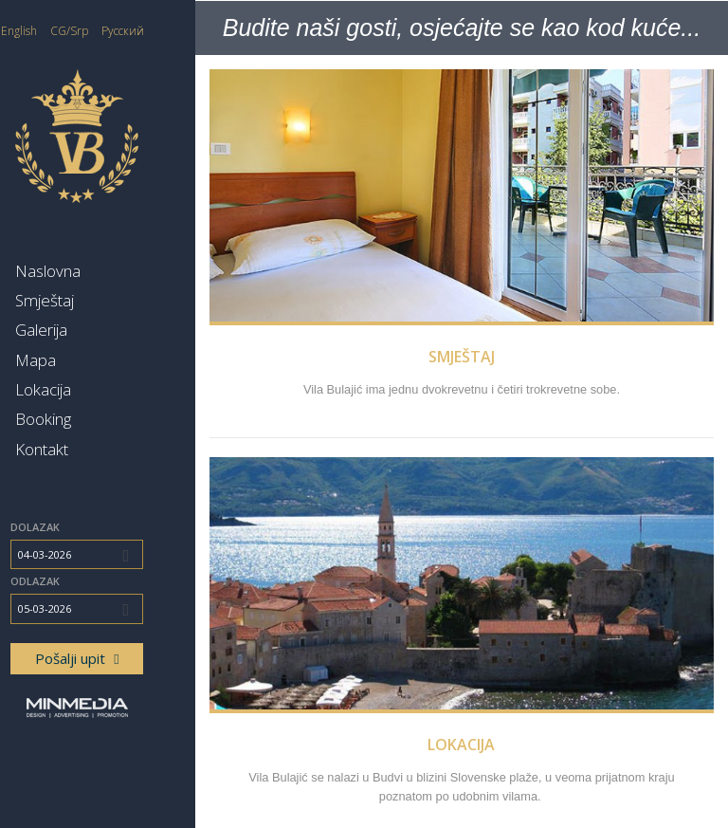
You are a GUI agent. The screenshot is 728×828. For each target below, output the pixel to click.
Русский (164, 31)
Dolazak (76, 527)
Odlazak (76, 581)
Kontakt (83, 449)
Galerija (83, 329)
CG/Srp (111, 31)
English (61, 31)
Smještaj (86, 300)
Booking (85, 419)
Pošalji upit (118, 658)
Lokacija (85, 389)
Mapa (77, 360)
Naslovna (89, 271)
